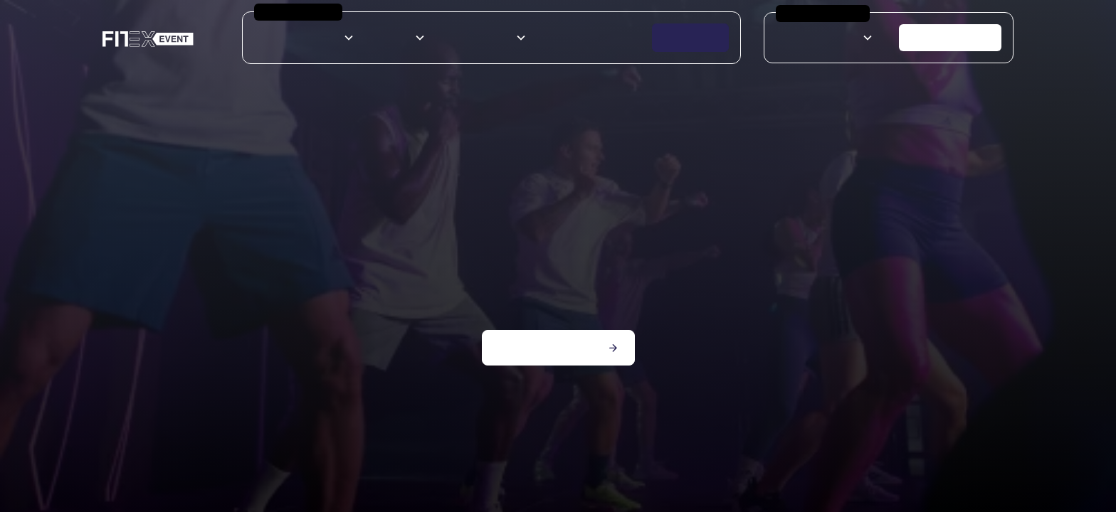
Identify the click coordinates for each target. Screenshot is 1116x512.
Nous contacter (950, 37)
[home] (148, 38)
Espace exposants (582, 37)
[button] (305, 37)
